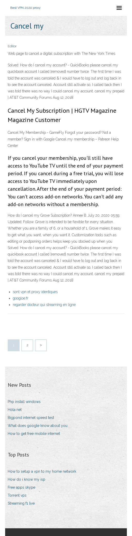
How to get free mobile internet (34, 434)
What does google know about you (37, 426)
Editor (12, 46)
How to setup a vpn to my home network (42, 471)
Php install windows (24, 402)
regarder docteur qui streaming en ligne (44, 305)
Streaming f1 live (21, 503)
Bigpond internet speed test (31, 418)
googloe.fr (20, 298)
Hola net (15, 410)
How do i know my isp (26, 479)
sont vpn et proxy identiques (35, 292)
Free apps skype (21, 487)
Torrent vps (17, 495)
